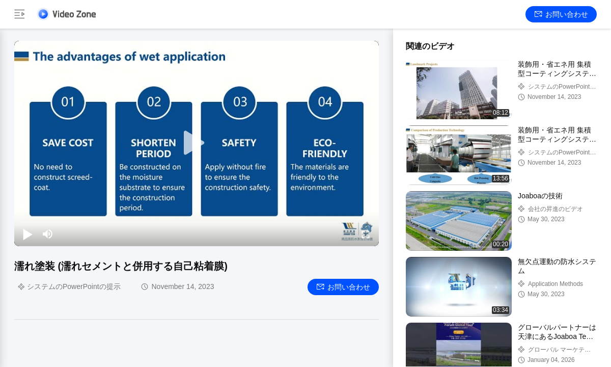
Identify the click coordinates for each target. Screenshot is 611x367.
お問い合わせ (561, 14)
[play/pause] (27, 234)
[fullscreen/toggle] (365, 234)
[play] (196, 143)
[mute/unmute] (48, 234)
